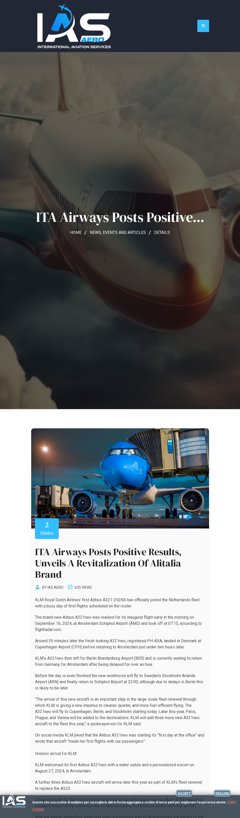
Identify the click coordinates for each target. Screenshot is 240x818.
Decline (222, 793)
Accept (184, 793)
